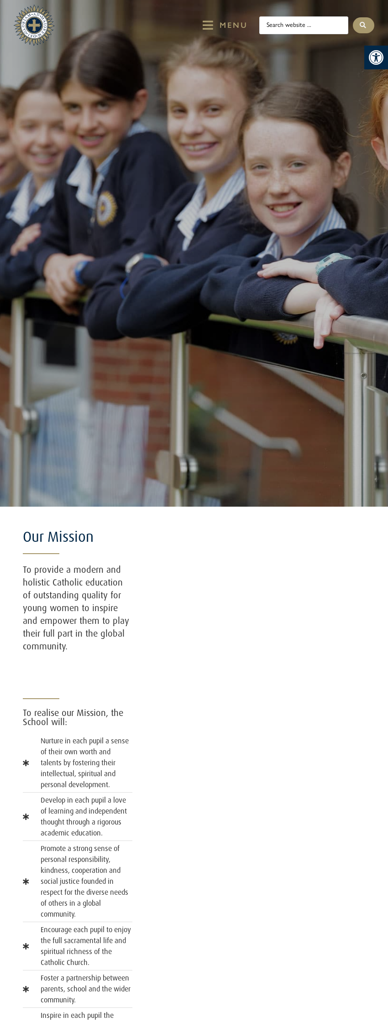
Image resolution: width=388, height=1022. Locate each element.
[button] (376, 57)
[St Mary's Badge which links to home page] (34, 25)
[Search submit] (363, 25)
